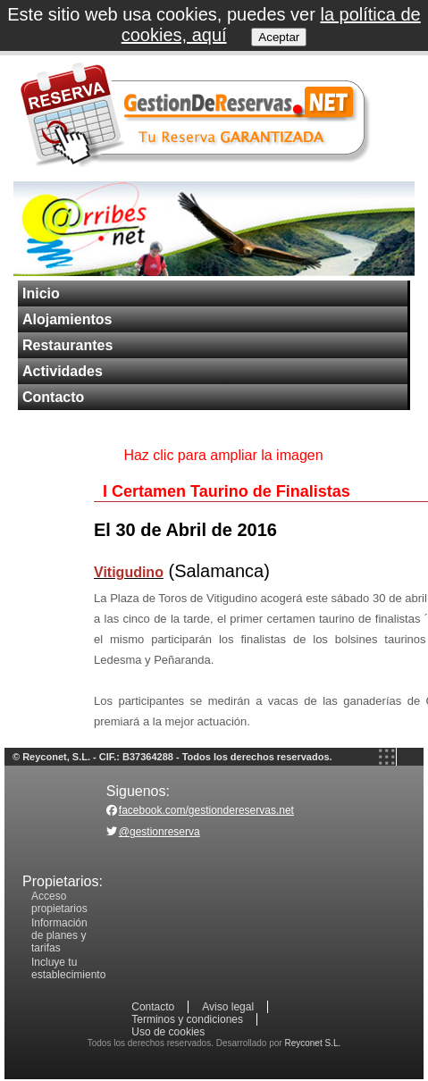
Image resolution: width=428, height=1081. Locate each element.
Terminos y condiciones (187, 1019)
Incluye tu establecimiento (68, 968)
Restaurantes (67, 345)
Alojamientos (67, 319)
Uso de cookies (168, 1032)
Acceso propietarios (59, 902)
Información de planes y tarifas (59, 935)
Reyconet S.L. (312, 1043)
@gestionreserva (159, 831)
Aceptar (278, 37)
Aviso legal (228, 1007)
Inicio (41, 293)
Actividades (62, 371)
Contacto (53, 397)
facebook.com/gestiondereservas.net (206, 810)
